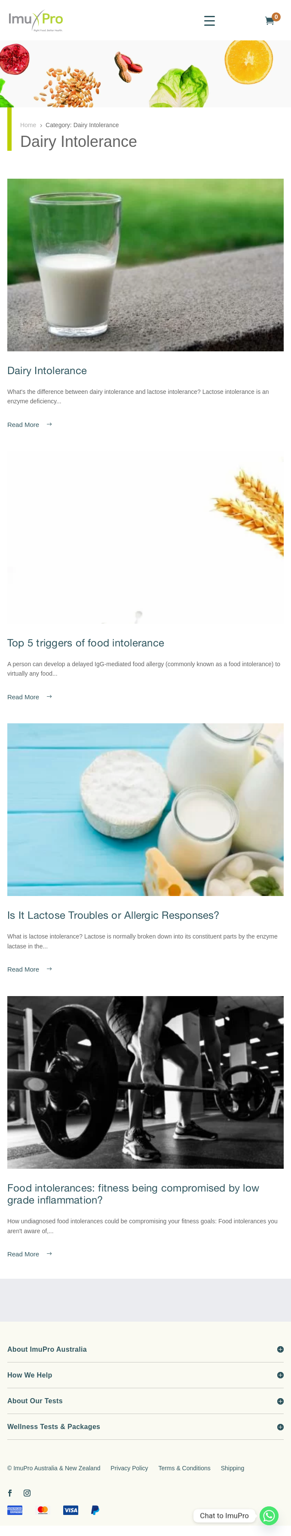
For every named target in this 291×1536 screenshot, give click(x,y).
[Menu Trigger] (209, 20)
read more (23, 424)
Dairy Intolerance (47, 370)
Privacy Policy (129, 1468)
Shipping (233, 1468)
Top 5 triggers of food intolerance (85, 643)
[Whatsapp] (269, 1515)
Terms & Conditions (184, 1468)
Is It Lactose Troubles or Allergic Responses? (113, 915)
